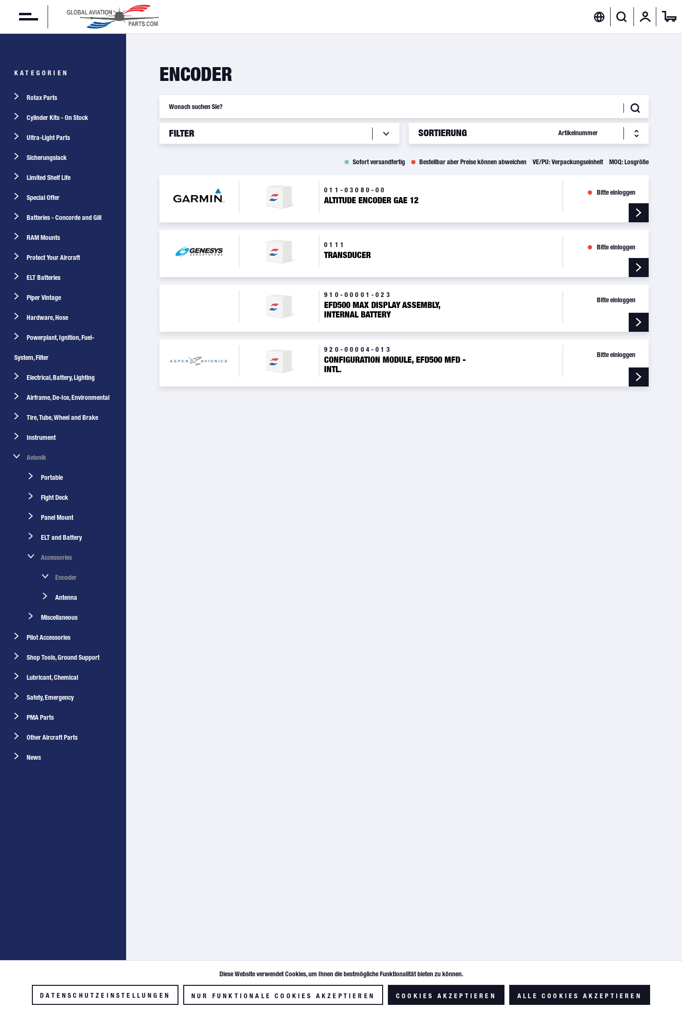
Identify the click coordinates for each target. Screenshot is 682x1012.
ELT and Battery (61, 537)
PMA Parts (40, 717)
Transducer (347, 255)
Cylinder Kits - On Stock (57, 117)
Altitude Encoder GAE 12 (371, 200)
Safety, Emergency (50, 697)
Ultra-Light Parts (48, 137)
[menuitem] (19, 16)
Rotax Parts (42, 97)
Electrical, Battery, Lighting (61, 377)
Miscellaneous (59, 617)
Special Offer (43, 197)
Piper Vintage (44, 297)
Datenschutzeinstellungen (105, 995)
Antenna (66, 597)
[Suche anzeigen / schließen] (622, 16)
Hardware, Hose (47, 317)
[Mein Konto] (645, 16)
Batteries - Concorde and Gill (64, 217)
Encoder (66, 577)
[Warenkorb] (669, 16)
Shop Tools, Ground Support (63, 657)
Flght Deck (54, 497)
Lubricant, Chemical (52, 677)
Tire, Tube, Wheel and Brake (62, 417)
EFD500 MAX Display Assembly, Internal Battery (382, 309)
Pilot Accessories (48, 637)
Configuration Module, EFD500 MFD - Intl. (395, 364)
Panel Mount (57, 517)
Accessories (56, 557)
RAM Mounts (43, 237)
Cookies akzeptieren (446, 996)
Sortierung (442, 133)
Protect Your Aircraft (53, 257)
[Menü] (19, 16)
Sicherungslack (47, 157)
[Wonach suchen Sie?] (404, 106)
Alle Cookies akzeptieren (579, 996)
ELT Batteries (43, 277)
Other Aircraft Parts (52, 737)
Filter (181, 133)
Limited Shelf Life (48, 177)
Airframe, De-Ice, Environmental (68, 397)
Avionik (36, 457)
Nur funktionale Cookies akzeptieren (283, 996)
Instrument (41, 437)
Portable (52, 477)
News (34, 757)
